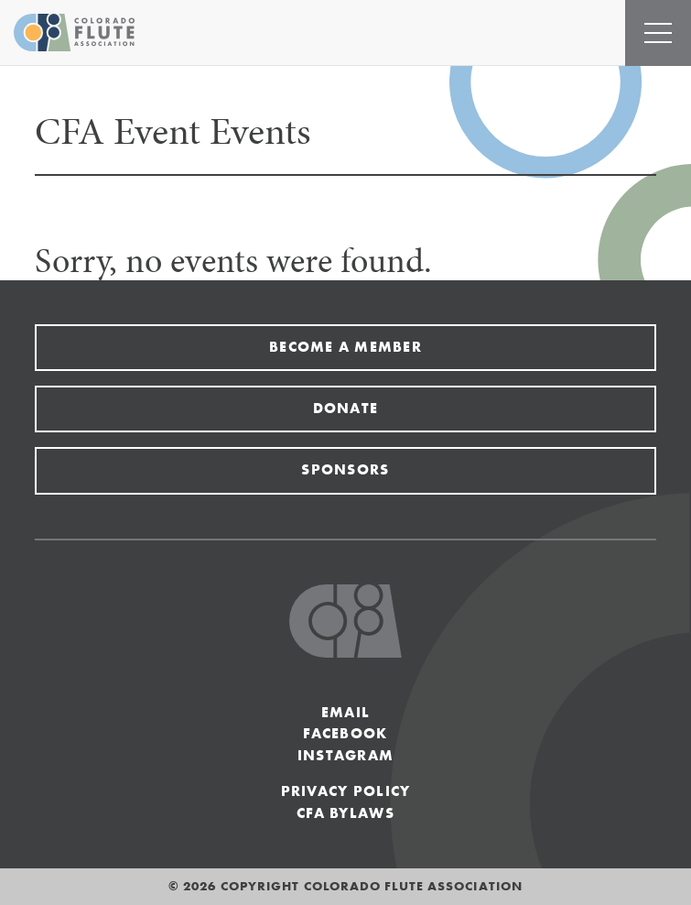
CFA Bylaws (345, 813)
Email (345, 712)
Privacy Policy (346, 791)
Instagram (345, 755)
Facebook (345, 733)
